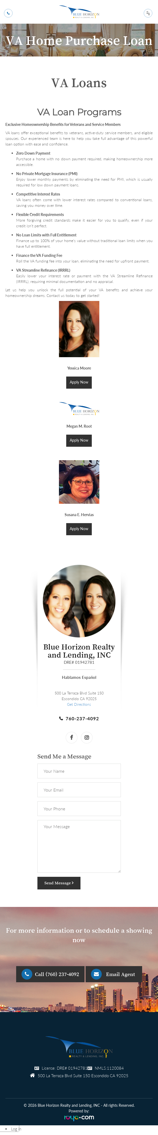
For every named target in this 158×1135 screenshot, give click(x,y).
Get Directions (79, 704)
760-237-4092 (82, 718)
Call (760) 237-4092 (57, 974)
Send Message (58, 883)
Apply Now (79, 382)
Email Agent (120, 974)
